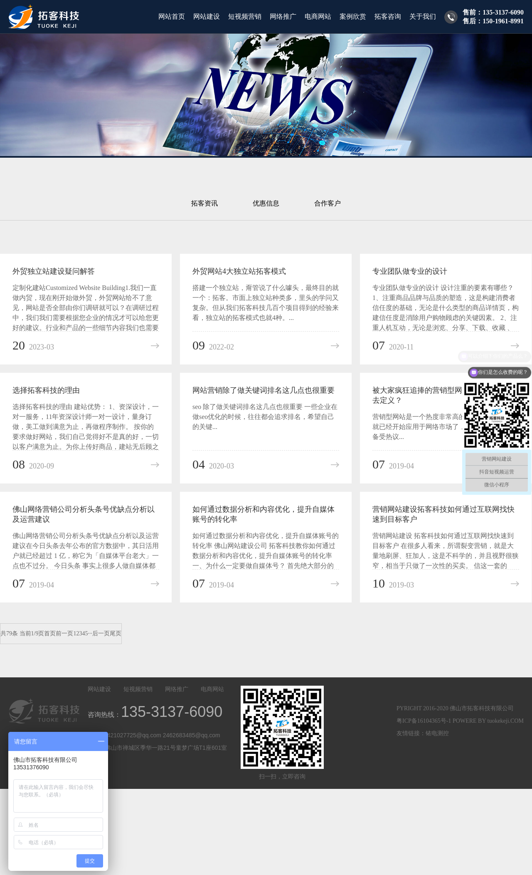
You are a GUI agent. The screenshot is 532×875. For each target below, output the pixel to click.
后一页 (101, 633)
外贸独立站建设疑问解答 (53, 271)
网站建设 (206, 16)
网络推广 (283, 16)
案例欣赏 (353, 16)
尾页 (115, 633)
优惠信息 (266, 203)
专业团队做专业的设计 (409, 271)
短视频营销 (244, 16)
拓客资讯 (204, 203)
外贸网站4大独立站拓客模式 (239, 271)
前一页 (64, 633)
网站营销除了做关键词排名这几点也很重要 (263, 390)
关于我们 (422, 16)
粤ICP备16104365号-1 (424, 721)
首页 (50, 633)
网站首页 (171, 16)
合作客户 (327, 203)
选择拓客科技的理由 (46, 390)
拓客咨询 (387, 16)
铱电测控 (437, 733)
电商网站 (318, 16)
